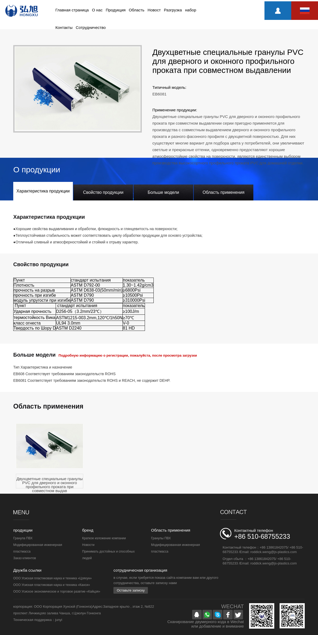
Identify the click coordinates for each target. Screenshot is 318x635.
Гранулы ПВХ (161, 538)
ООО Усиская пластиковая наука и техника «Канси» (51, 585)
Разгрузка (173, 10)
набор (190, 10)
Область (136, 10)
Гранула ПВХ (23, 538)
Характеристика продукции (43, 191)
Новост (154, 10)
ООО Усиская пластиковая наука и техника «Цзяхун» (52, 578)
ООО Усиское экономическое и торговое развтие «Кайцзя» (56, 591)
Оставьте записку (131, 590)
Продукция (116, 10)
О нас (97, 10)
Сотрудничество (91, 27)
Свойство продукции (103, 192)
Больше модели (163, 192)
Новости (88, 545)
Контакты (64, 27)
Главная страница (72, 10)
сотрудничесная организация (140, 570)
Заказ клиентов (24, 558)
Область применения (224, 192)
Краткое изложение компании (104, 538)
